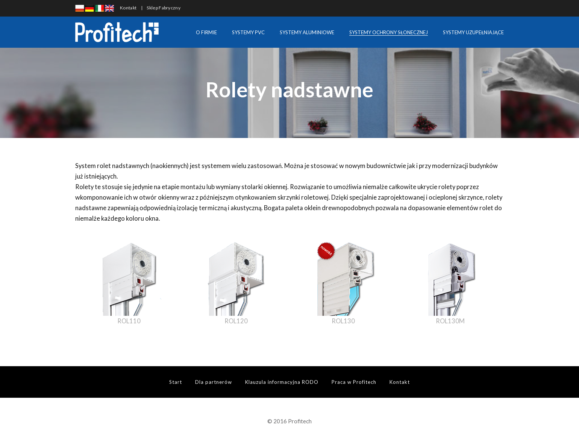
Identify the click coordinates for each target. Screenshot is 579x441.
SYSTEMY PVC (248, 32)
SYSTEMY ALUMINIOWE (307, 32)
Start (175, 382)
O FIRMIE (206, 32)
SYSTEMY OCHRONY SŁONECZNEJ (388, 32)
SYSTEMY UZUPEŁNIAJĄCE (473, 32)
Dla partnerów (213, 382)
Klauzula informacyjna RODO (281, 382)
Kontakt (128, 8)
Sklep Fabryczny (163, 8)
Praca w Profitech (354, 382)
